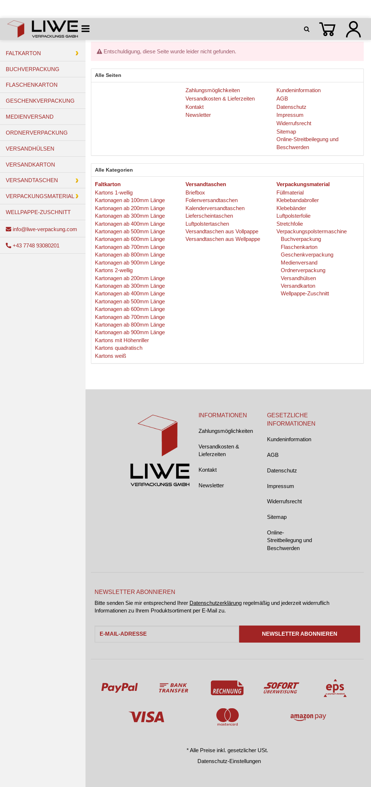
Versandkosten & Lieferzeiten (219, 450)
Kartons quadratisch (118, 348)
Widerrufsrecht (284, 501)
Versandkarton (297, 286)
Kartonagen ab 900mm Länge (130, 262)
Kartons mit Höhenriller (122, 340)
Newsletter (211, 485)
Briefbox (195, 192)
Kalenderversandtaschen (215, 208)
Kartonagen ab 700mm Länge (130, 247)
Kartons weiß (110, 356)
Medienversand (298, 262)
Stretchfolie (289, 224)
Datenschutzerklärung (215, 603)
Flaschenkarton (298, 247)
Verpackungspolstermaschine (311, 231)
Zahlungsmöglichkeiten (226, 431)
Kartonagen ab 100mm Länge (130, 200)
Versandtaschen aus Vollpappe (222, 231)
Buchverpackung (300, 239)
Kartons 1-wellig (114, 192)
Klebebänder (291, 208)
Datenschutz (282, 470)
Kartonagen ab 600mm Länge (130, 239)
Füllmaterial (290, 192)
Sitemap (277, 517)
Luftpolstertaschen (207, 224)
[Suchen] (308, 29)
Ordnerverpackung (302, 270)
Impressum (280, 486)
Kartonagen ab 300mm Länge (130, 216)
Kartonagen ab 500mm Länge (130, 231)
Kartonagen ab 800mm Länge (130, 254)
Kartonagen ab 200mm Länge (130, 208)
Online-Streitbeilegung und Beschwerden (289, 540)
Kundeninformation (289, 439)
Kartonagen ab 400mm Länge (130, 224)
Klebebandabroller (297, 200)
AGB (273, 455)
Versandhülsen (297, 278)
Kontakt (208, 470)
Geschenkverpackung (306, 254)
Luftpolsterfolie (293, 216)
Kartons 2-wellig (114, 270)
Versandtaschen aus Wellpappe (223, 239)
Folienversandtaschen (212, 200)
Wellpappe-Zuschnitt (304, 293)
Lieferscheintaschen (209, 216)
